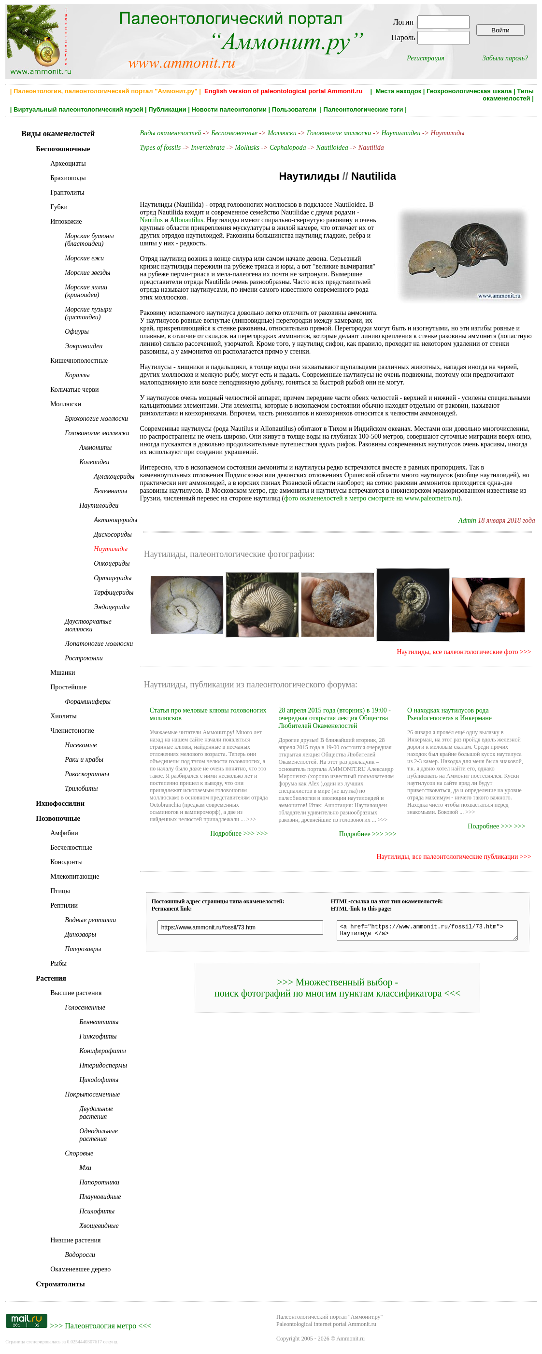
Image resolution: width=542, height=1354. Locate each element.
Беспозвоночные (234, 133)
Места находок (398, 91)
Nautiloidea (331, 147)
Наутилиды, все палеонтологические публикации (453, 849)
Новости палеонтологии (229, 109)
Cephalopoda (287, 147)
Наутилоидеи (400, 133)
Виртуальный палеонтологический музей (78, 109)
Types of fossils (159, 147)
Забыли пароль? (505, 58)
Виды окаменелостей (170, 133)
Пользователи (295, 109)
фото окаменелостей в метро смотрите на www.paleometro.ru (289, 490)
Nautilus (371, 212)
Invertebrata (207, 147)
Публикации (167, 109)
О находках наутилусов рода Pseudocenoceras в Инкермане (453, 706)
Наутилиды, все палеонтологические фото (463, 644)
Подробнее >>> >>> (241, 825)
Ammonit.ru (350, 1338)
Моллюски (281, 133)
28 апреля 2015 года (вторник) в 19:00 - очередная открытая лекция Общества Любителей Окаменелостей (336, 710)
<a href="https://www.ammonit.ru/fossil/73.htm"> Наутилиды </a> (429, 924)
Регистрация (425, 58)
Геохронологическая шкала (469, 91)
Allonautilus (161, 220)
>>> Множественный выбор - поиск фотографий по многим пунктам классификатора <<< (340, 983)
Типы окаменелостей (508, 94)
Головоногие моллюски (338, 133)
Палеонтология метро (100, 1326)
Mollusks (246, 147)
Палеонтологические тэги (363, 109)
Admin (474, 512)
